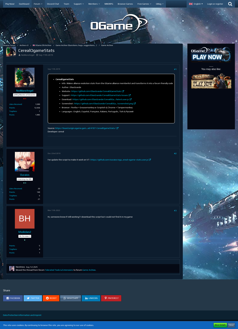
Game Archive (89, 270)
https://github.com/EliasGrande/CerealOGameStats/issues (99, 95)
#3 (175, 210)
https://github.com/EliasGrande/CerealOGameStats (96, 91)
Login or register (215, 4)
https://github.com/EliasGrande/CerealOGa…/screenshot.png (103, 103)
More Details (220, 325)
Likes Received (15, 104)
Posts (11, 115)
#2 (175, 153)
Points (12, 108)
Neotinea (20, 267)
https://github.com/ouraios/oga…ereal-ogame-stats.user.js (119, 159)
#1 (175, 69)
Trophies (13, 111)
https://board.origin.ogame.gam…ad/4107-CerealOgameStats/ (85, 128)
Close (231, 325)
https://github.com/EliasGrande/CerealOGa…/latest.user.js (101, 99)
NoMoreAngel (27, 55)
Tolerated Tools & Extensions (59, 270)
